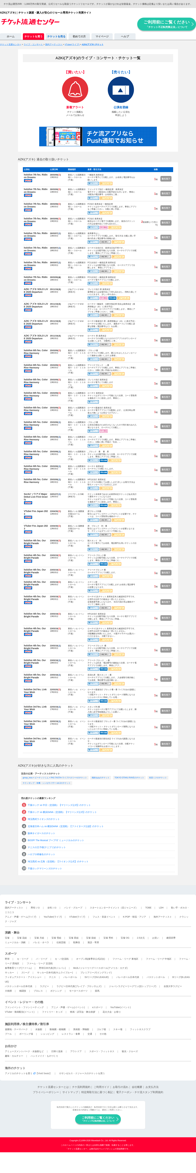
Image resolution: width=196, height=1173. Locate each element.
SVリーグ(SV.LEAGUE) (97, 977)
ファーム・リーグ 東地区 (125, 959)
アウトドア (76, 1051)
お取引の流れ (120, 1087)
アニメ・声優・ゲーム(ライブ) (20, 916)
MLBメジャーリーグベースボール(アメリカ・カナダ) (100, 968)
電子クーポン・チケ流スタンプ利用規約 (139, 1092)
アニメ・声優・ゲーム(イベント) (68, 1007)
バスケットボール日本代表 (18, 986)
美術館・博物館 (81, 1029)
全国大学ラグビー (173, 986)
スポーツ (11, 953)
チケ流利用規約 (81, 1087)
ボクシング (56, 991)
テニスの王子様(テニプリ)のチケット (47, 847)
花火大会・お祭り (112, 1012)
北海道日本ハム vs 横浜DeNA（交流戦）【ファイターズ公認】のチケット (66, 826)
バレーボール (70, 977)
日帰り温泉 (57, 1051)
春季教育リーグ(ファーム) (18, 968)
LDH (161, 907)
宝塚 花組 (22, 938)
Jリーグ (26, 972)
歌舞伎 (76, 942)
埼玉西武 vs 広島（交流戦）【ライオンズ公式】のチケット (58, 861)
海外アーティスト (163, 916)
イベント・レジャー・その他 (24, 1002)
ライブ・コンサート (18, 902)
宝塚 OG (125, 938)
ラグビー (44, 986)
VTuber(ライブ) (77, 916)
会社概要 (137, 1087)
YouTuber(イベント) (120, 1007)
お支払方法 (152, 1087)
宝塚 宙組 (91, 938)
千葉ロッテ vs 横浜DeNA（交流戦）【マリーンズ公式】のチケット (62, 812)
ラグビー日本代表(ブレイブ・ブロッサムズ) (79, 986)
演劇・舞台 (12, 932)
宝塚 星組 (74, 938)
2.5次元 (141, 938)
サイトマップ (70, 1092)
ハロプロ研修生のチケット (41, 854)
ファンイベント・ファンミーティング (24, 1007)
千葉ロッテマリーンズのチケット (45, 868)
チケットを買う (33, 36)
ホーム (11, 36)
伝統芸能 (61, 942)
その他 (102, 1034)
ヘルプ (125, 36)
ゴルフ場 (101, 1029)
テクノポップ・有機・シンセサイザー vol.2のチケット (47, 783)
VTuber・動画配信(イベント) (19, 1012)
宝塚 (7, 938)
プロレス (38, 991)
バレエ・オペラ (41, 942)
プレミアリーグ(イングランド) (96, 972)
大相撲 (8, 991)
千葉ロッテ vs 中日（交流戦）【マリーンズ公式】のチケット (59, 805)
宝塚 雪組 (56, 938)
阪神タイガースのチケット (41, 833)
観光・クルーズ (130, 1051)
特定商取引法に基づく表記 (97, 1092)
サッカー (9, 972)
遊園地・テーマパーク (16, 1029)
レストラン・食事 (71, 1034)
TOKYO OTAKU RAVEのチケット (129, 778)
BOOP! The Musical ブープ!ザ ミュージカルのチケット (56, 840)
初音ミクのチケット (158, 778)
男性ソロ (35, 907)
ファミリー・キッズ (52, 1012)
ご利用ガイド (101, 1087)
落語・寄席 (93, 942)
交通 (90, 1034)
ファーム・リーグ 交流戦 (40, 963)
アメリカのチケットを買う (18, 1073)
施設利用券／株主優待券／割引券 (27, 1024)
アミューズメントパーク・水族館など (24, 1051)
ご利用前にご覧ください (167, 24)
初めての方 (79, 36)
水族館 (38, 1029)
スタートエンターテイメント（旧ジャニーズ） (114, 907)
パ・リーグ (41, 959)
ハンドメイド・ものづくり (44, 1056)
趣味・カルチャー (14, 1056)
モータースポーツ (78, 991)
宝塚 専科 (108, 938)
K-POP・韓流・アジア (134, 916)
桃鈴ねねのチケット (100, 778)
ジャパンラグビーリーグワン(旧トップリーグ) (132, 986)
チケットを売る (56, 36)
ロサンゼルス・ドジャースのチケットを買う (82, 1073)
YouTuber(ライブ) (53, 916)
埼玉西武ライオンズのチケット (44, 819)
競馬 (97, 991)
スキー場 (117, 1029)
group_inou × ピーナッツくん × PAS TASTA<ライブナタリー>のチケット (55, 778)
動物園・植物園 (58, 1029)
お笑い (155, 938)
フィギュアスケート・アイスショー (23, 977)
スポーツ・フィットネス (101, 1051)
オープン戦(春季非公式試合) (90, 959)
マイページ (102, 36)
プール (8, 1034)
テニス (52, 977)
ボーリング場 (26, 1034)
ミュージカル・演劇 (15, 942)
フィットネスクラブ (140, 1029)
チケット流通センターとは (53, 1087)
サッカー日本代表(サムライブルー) (55, 972)
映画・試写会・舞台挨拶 (82, 1012)
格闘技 (22, 991)
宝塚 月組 (39, 938)
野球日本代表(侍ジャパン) (52, 968)
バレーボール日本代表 (127, 977)
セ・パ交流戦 (62, 959)
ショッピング (47, 1034)
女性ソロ (52, 907)
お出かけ (11, 1046)
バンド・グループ (73, 907)
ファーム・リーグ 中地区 (159, 959)
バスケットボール (156, 977)
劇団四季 (171, 938)
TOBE (148, 907)
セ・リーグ (22, 959)
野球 (7, 959)
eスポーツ (97, 1007)
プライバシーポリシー (46, 1092)
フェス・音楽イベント (104, 916)
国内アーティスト (14, 907)
